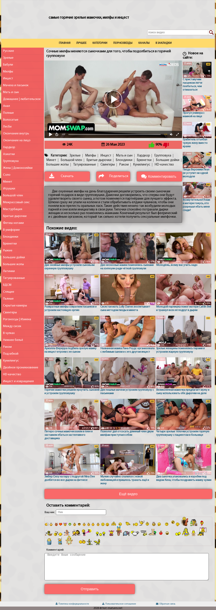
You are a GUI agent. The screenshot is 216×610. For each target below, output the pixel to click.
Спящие (8, 291)
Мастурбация (12, 209)
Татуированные (14, 278)
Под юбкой (10, 353)
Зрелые (8, 57)
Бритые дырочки (15, 216)
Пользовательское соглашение (119, 604)
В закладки (163, 43)
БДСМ (7, 285)
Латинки (9, 271)
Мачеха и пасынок (15, 85)
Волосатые (10, 119)
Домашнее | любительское (22, 99)
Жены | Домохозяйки (18, 168)
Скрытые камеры (15, 305)
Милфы (8, 71)
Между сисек (12, 326)
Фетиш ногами (13, 223)
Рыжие (7, 250)
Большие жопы (13, 264)
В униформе (11, 229)
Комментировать (162, 176)
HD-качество (12, 374)
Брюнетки (10, 243)
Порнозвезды (122, 43)
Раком (7, 346)
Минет (7, 181)
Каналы (143, 43)
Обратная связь (165, 604)
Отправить (90, 589)
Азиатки (9, 154)
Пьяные (8, 298)
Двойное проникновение (20, 367)
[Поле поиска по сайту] (180, 32)
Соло (6, 174)
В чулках (9, 333)
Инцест (8, 78)
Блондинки (10, 236)
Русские (8, 51)
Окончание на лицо (16, 140)
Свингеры (10, 312)
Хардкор (9, 147)
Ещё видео (128, 494)
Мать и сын (11, 92)
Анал (6, 106)
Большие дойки (14, 257)
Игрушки (9, 188)
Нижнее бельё (13, 340)
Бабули (8, 64)
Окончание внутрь (16, 133)
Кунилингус (11, 360)
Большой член (13, 195)
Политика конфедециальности (72, 604)
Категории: (59, 155)
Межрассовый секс (16, 202)
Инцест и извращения (18, 381)
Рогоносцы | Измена (17, 319)
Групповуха (11, 161)
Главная (64, 43)
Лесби (7, 126)
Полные (8, 112)
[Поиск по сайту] (211, 32)
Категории (99, 43)
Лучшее (81, 43)
